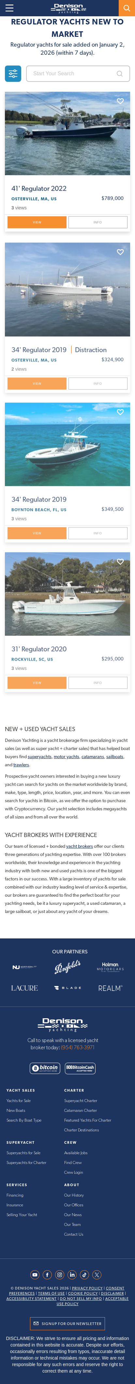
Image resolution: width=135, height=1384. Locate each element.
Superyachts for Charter (26, 1163)
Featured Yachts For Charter (87, 1120)
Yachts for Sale (19, 1101)
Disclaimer (112, 1293)
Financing (15, 1195)
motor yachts (66, 756)
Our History (74, 1195)
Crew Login (73, 1173)
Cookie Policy (83, 1293)
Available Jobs (75, 1153)
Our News (73, 1215)
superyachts (40, 756)
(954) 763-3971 (78, 1047)
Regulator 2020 (39, 651)
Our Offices (73, 1205)
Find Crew (73, 1163)
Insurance (15, 1205)
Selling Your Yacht (22, 1215)
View (37, 223)
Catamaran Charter (80, 1111)
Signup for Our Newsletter (71, 1323)
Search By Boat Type (24, 1120)
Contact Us (73, 1234)
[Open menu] (9, 8)
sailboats (114, 756)
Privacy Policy (87, 1288)
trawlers (21, 764)
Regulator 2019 (59, 352)
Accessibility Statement (32, 1299)
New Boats (16, 1111)
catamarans (93, 756)
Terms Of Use (51, 1293)
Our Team (72, 1225)
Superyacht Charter (80, 1101)
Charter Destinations (81, 1130)
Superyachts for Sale (23, 1153)
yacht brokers (79, 846)
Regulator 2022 (39, 189)
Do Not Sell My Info (81, 1299)
